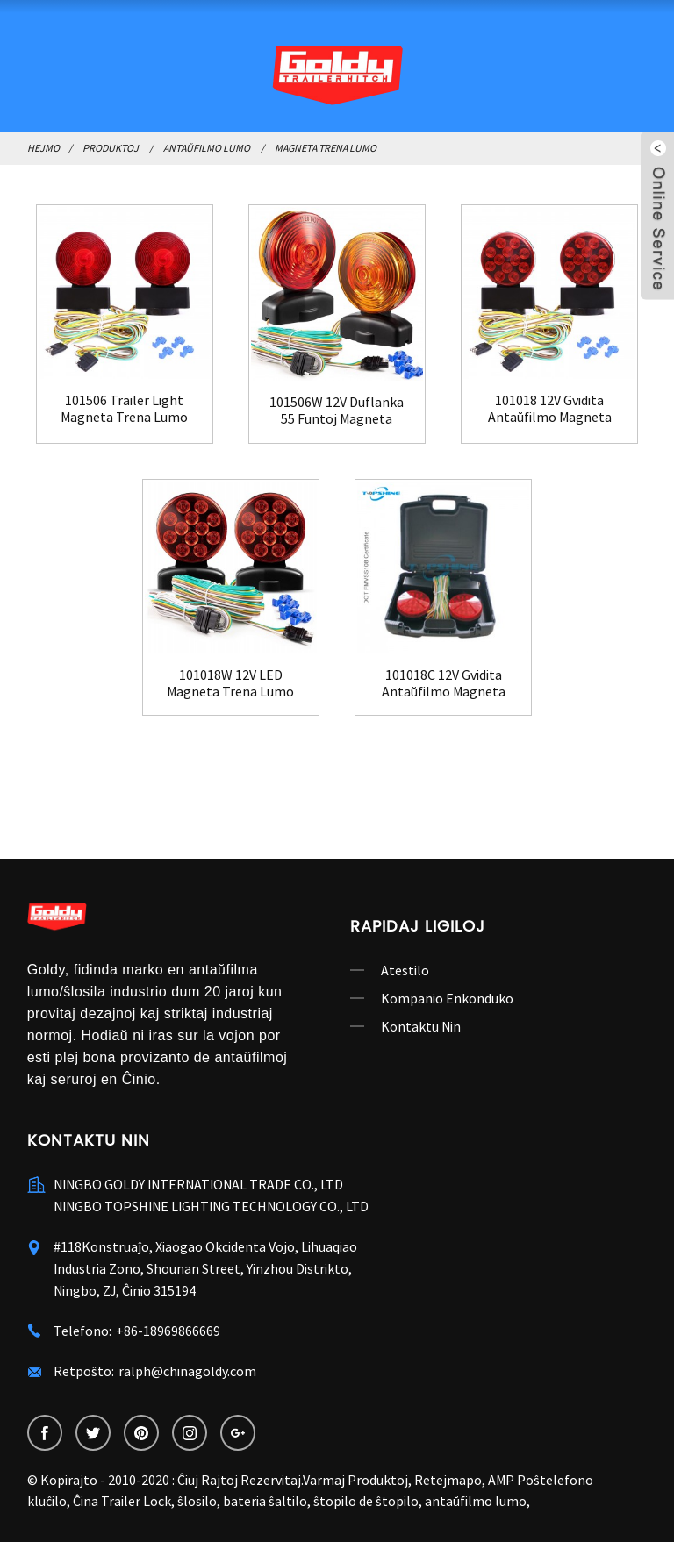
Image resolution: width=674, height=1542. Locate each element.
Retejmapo (448, 1479)
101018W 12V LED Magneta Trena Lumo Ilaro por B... (230, 683)
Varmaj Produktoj (355, 1479)
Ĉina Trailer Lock (122, 1501)
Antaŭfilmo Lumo (206, 147)
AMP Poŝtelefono (540, 1479)
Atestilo (405, 970)
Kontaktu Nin (421, 1026)
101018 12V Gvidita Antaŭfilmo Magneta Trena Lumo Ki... (550, 408)
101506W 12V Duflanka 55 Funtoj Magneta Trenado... (336, 410)
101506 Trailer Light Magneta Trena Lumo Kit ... (124, 408)
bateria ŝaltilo (265, 1501)
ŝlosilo (197, 1501)
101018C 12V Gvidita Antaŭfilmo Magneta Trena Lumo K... (444, 683)
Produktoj (110, 147)
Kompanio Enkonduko (447, 998)
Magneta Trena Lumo (325, 147)
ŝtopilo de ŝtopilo (366, 1501)
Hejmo (43, 147)
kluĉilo (47, 1501)
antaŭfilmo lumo (476, 1501)
